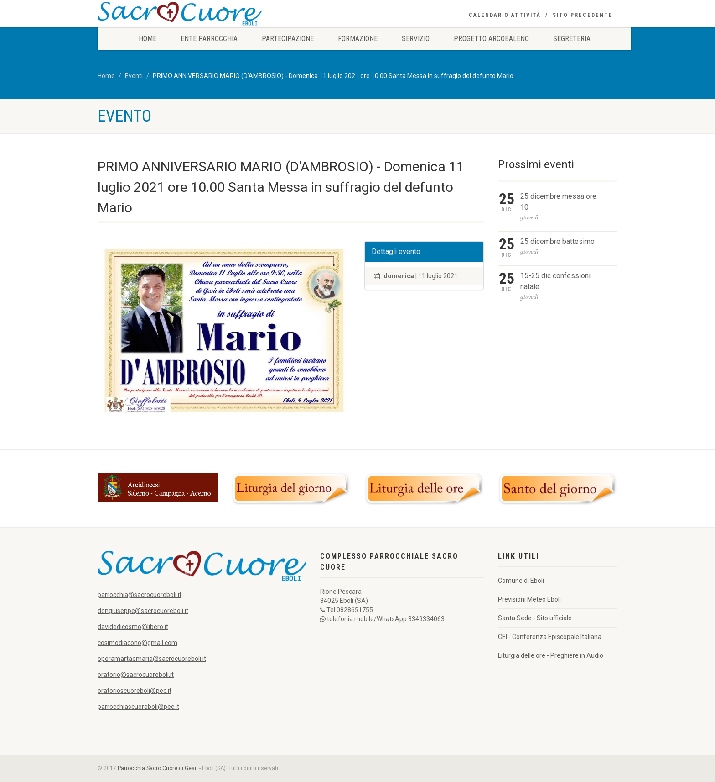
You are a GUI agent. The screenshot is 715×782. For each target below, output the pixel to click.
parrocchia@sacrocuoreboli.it (139, 594)
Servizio (416, 38)
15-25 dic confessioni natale (555, 281)
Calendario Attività (505, 15)
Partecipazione (288, 38)
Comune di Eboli (521, 580)
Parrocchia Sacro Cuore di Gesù (158, 768)
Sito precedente (583, 15)
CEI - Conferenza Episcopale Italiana (549, 636)
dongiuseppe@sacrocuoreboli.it (143, 610)
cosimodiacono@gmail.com (137, 642)
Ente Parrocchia (209, 38)
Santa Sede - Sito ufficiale (535, 618)
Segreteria (572, 38)
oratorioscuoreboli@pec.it (134, 690)
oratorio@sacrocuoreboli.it (136, 674)
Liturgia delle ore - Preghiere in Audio (550, 655)
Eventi (134, 75)
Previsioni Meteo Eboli (529, 599)
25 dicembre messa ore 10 (558, 201)
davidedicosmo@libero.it (133, 626)
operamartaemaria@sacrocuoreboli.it (152, 658)
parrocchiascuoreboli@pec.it (138, 706)
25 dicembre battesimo (557, 241)
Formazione (358, 38)
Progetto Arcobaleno (491, 38)
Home (147, 38)
